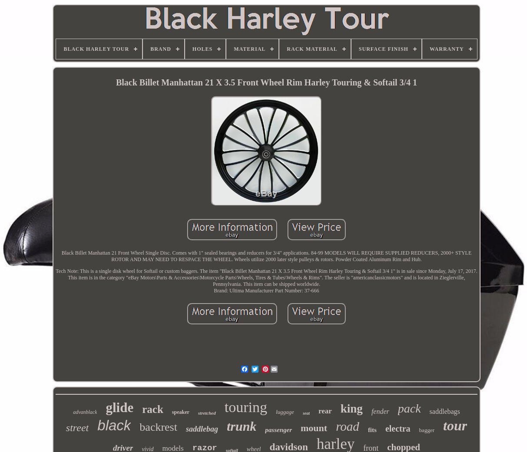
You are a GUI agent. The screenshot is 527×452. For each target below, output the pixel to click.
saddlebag (202, 429)
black (114, 425)
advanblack (85, 412)
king (352, 408)
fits (372, 429)
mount (314, 428)
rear (325, 411)
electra (398, 428)
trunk (241, 426)
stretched (207, 413)
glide (119, 407)
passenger (278, 429)
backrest (158, 427)
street (77, 427)
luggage (285, 412)
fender (380, 411)
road (347, 426)
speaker (180, 412)
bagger (426, 430)
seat (306, 413)
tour (455, 425)
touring (246, 407)
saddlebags (445, 411)
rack (152, 409)
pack (409, 408)
